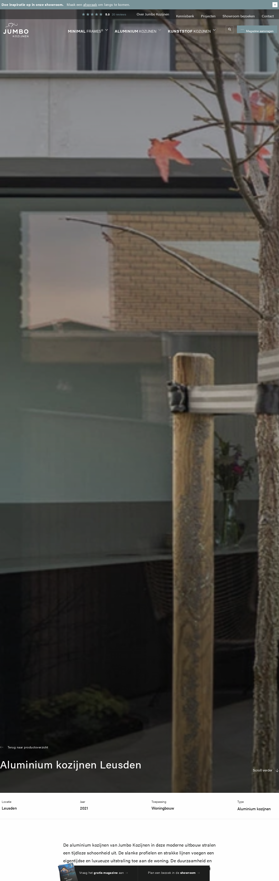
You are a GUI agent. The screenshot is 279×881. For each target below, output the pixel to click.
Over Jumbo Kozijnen (153, 14)
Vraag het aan (101, 872)
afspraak (90, 4)
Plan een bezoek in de (172, 872)
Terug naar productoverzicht (28, 747)
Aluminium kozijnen (254, 808)
